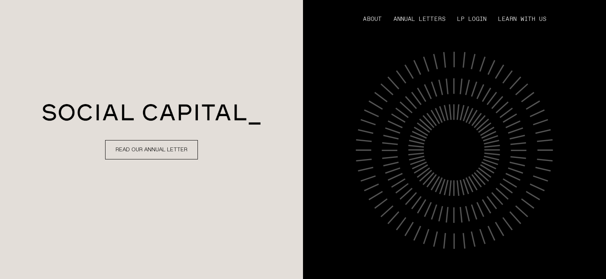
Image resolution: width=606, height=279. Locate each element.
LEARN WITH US (522, 19)
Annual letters (419, 19)
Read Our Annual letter (151, 149)
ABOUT (372, 19)
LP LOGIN (472, 19)
